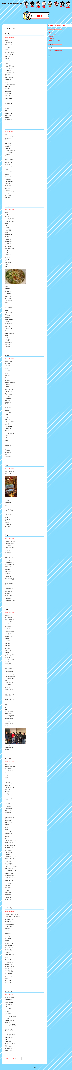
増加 (6, 531)
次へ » (29, 1054)
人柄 (6, 605)
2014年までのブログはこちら (55, 46)
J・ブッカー (51, 28)
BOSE (7, 124)
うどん (7, 202)
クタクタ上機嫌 (52, 30)
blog (36, 13)
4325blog (36, 1065)
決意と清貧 (8, 754)
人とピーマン (8, 987)
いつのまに (51, 34)
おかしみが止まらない (54, 36)
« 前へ (7, 1054)
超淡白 (7, 351)
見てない (51, 32)
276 (25, 1054)
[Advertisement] (60, 64)
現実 (6, 461)
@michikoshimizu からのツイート (56, 21)
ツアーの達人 (8, 904)
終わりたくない (9, 30)
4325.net (12, 3)
